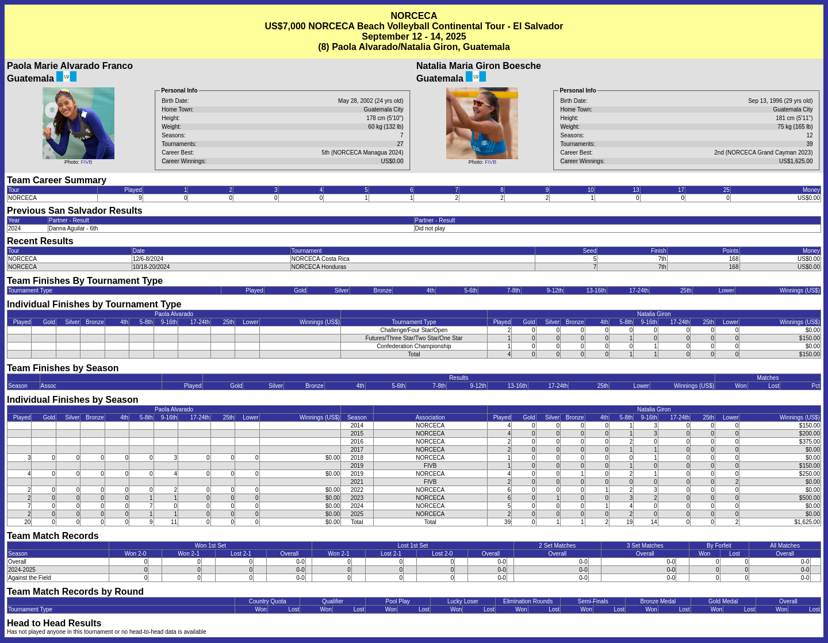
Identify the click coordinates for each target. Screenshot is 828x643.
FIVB (87, 162)
